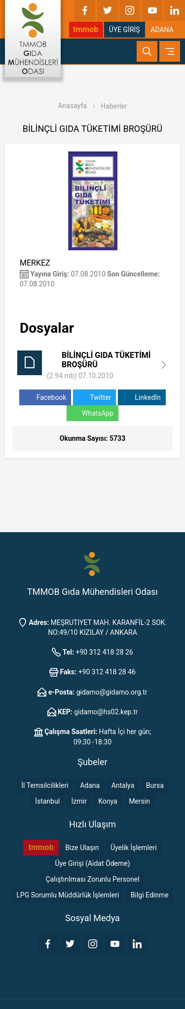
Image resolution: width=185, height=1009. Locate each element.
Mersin (139, 801)
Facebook (45, 397)
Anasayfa (72, 106)
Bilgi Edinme (150, 895)
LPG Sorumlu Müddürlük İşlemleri (67, 895)
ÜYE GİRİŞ (124, 30)
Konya (107, 801)
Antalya (123, 785)
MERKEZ (35, 263)
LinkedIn (142, 397)
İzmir (79, 801)
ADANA (162, 30)
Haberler (114, 106)
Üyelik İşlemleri (134, 848)
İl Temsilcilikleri (44, 785)
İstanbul (47, 801)
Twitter (94, 397)
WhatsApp (92, 413)
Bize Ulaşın (82, 848)
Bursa (155, 785)
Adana (90, 785)
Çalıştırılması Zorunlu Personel (92, 879)
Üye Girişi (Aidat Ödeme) (92, 863)
